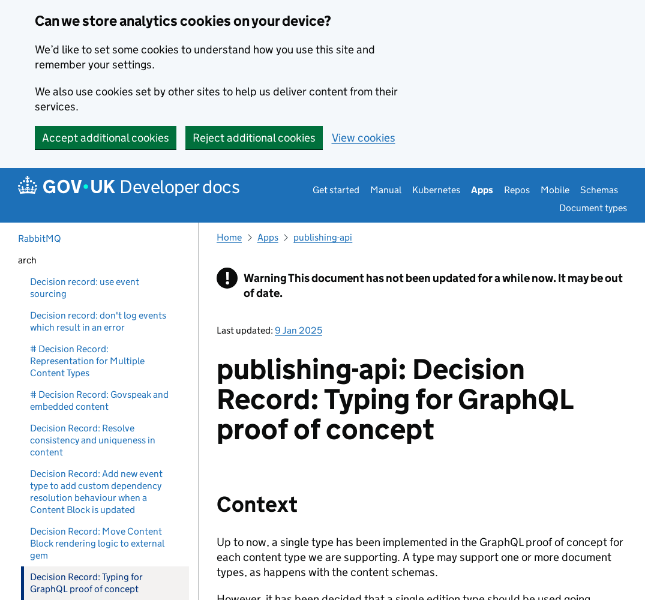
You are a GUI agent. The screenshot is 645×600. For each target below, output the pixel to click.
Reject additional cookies (254, 138)
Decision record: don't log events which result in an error (98, 321)
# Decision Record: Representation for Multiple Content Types (87, 361)
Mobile (555, 190)
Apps (482, 190)
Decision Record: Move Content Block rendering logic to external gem (97, 543)
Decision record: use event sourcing (84, 287)
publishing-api (322, 237)
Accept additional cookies (105, 138)
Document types (593, 208)
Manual (385, 190)
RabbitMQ (39, 238)
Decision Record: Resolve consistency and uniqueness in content (92, 440)
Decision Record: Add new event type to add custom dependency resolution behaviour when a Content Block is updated (96, 491)
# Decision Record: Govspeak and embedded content (99, 400)
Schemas (599, 190)
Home (229, 237)
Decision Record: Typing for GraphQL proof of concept (86, 583)
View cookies (363, 137)
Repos (517, 190)
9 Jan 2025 (298, 330)
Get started (336, 190)
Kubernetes (436, 190)
